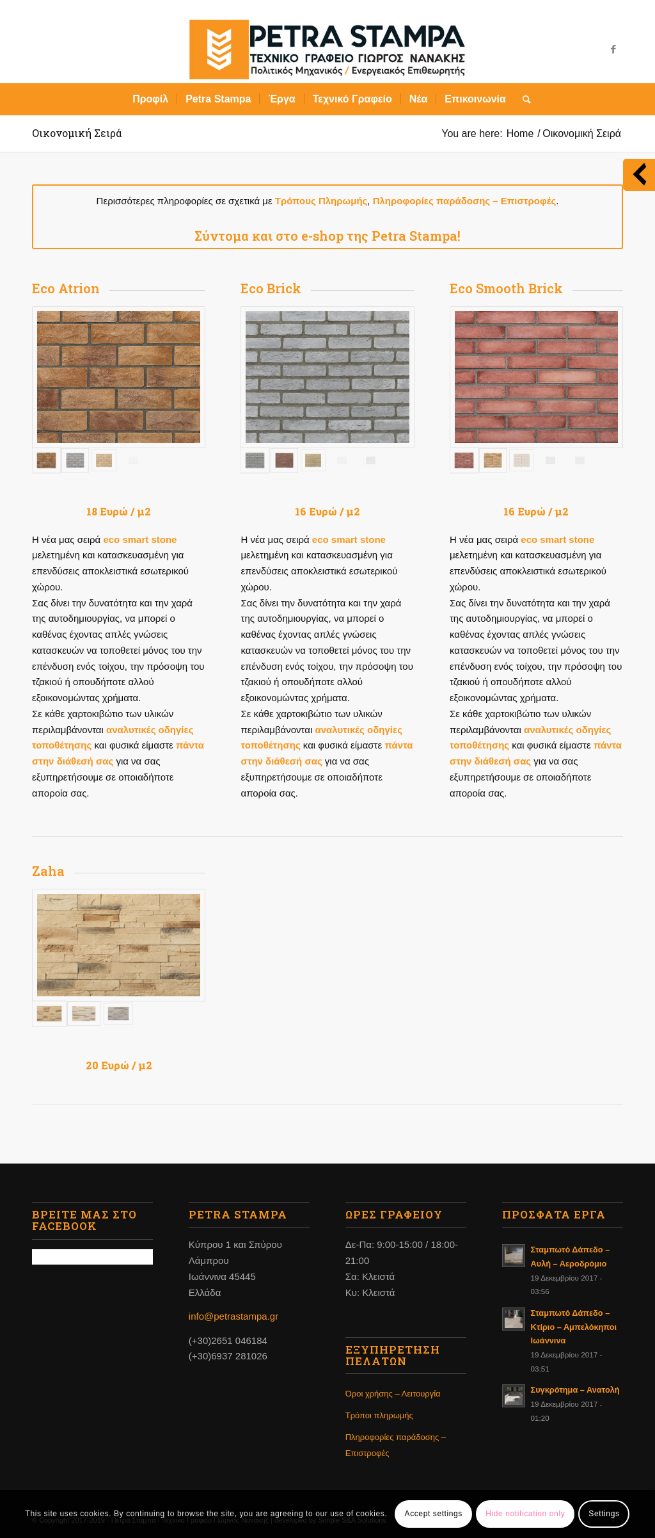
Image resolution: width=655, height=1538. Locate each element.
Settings (603, 1513)
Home (520, 133)
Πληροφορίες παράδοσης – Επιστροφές (395, 1445)
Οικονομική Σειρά (77, 133)
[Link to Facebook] (613, 49)
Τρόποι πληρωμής (379, 1415)
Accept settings (433, 1513)
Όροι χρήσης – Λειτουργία (393, 1393)
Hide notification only (525, 1513)
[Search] (522, 99)
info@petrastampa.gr (233, 1316)
